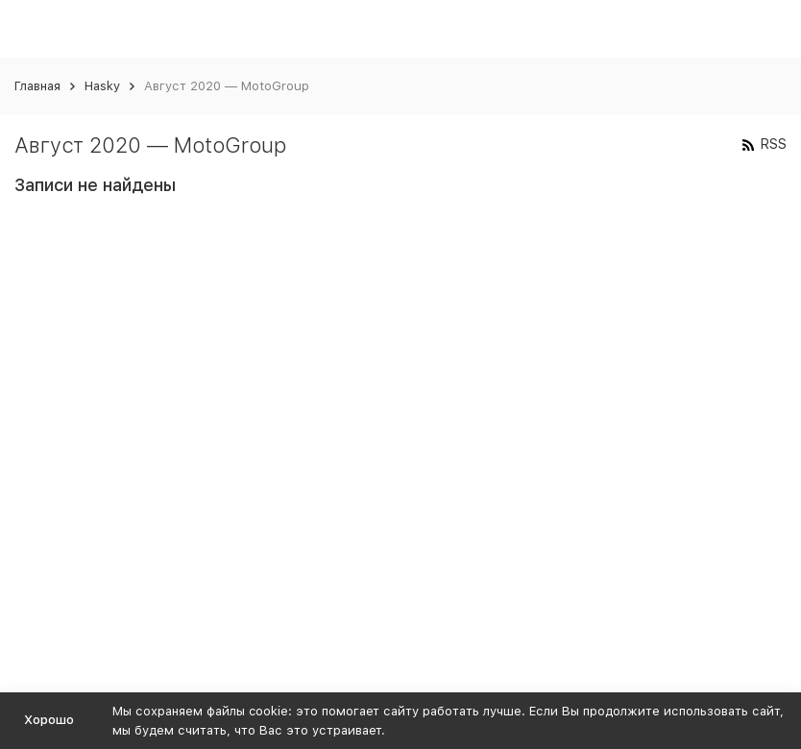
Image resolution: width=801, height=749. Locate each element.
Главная (37, 86)
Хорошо (49, 720)
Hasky (102, 86)
